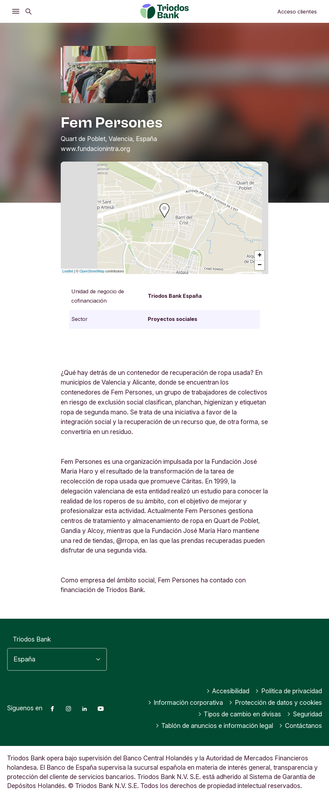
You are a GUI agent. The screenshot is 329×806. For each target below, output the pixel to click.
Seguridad (304, 714)
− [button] (260, 265)
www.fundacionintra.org (95, 149)
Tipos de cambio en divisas (239, 714)
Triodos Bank (32, 639)
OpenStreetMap (92, 271)
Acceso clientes (297, 11)
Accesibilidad (228, 691)
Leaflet (67, 271)
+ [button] (260, 256)
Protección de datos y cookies (275, 702)
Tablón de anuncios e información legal (214, 726)
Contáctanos (300, 726)
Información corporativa (185, 702)
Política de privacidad (288, 691)
